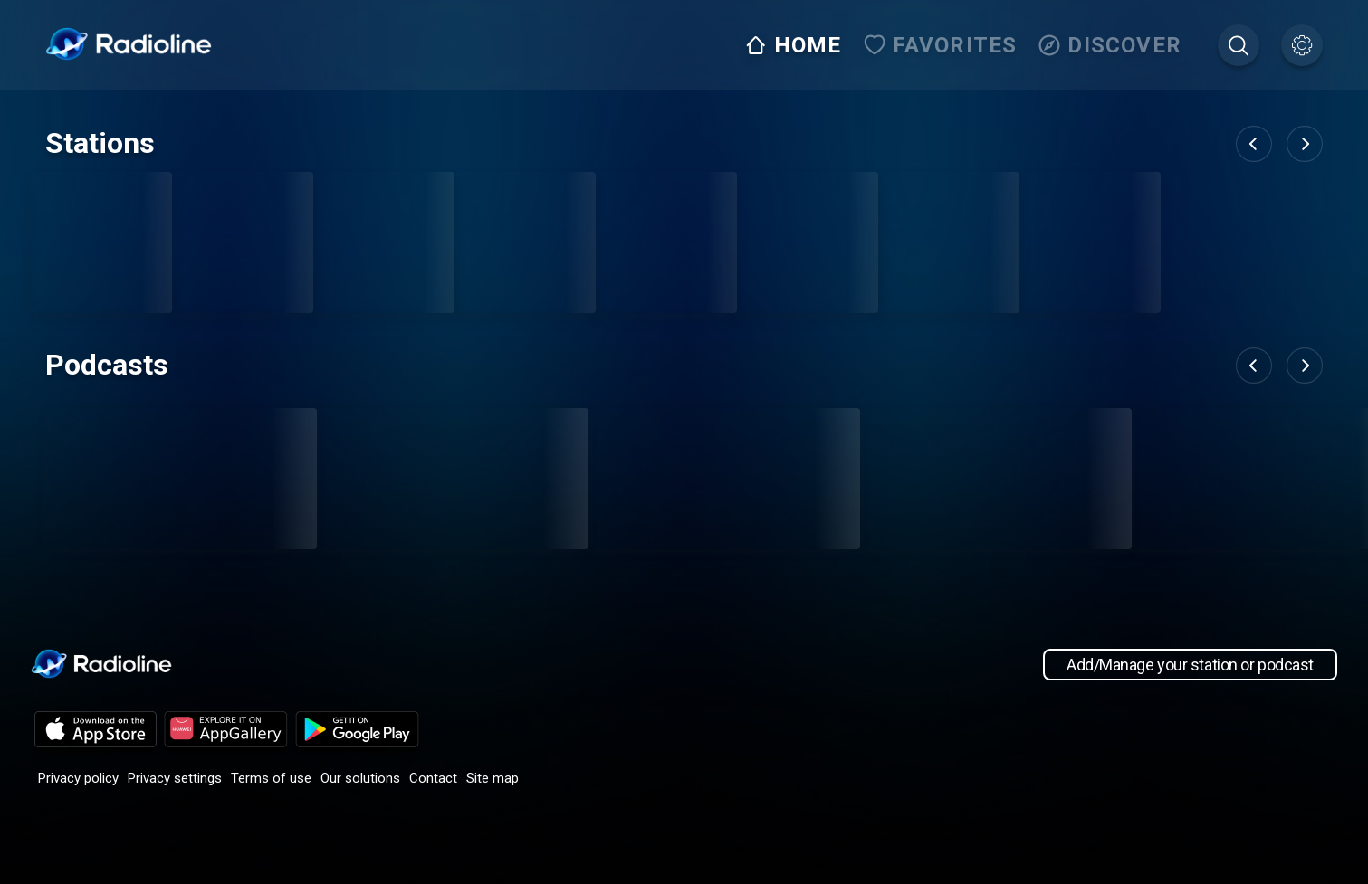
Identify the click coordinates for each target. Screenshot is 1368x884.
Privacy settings (175, 778)
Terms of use (271, 778)
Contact (433, 778)
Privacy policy (78, 778)
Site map (492, 778)
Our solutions (360, 778)
